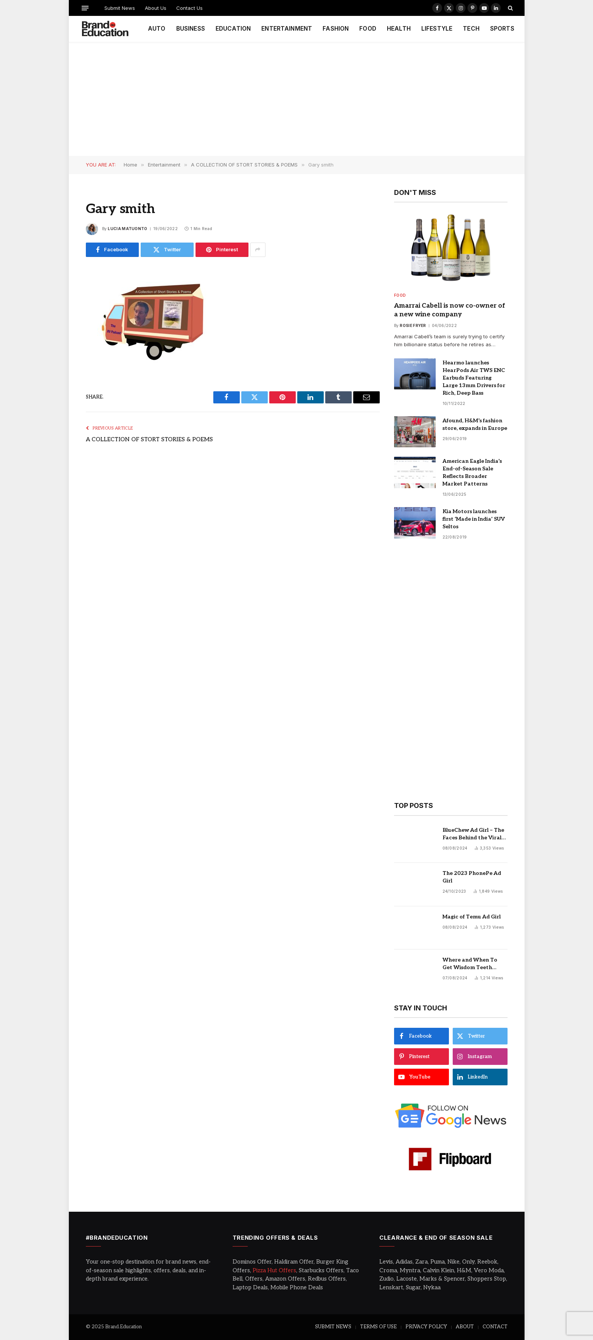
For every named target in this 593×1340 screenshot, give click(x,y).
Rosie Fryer (413, 325)
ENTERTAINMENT (286, 28)
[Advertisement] (296, 99)
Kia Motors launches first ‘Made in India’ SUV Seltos (473, 519)
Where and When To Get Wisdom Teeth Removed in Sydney (469, 964)
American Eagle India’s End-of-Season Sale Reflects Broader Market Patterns (472, 472)
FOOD (367, 28)
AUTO (157, 28)
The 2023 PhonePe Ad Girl (471, 877)
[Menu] (84, 7)
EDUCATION (233, 28)
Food (400, 295)
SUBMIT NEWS (333, 1327)
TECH (471, 28)
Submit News (119, 8)
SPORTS (502, 28)
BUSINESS (190, 28)
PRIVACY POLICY (426, 1327)
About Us (155, 8)
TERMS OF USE (378, 1327)
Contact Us (189, 8)
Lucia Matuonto (127, 228)
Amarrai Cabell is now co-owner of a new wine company (449, 310)
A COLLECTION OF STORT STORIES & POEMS (149, 439)
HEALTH (399, 28)
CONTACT (495, 1327)
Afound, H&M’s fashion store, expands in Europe (474, 424)
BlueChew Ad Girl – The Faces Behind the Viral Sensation (473, 834)
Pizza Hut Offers (274, 1270)
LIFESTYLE (436, 28)
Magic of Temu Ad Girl (471, 917)
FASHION (336, 28)
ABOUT (465, 1327)
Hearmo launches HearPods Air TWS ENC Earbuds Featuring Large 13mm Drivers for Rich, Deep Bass (473, 378)
